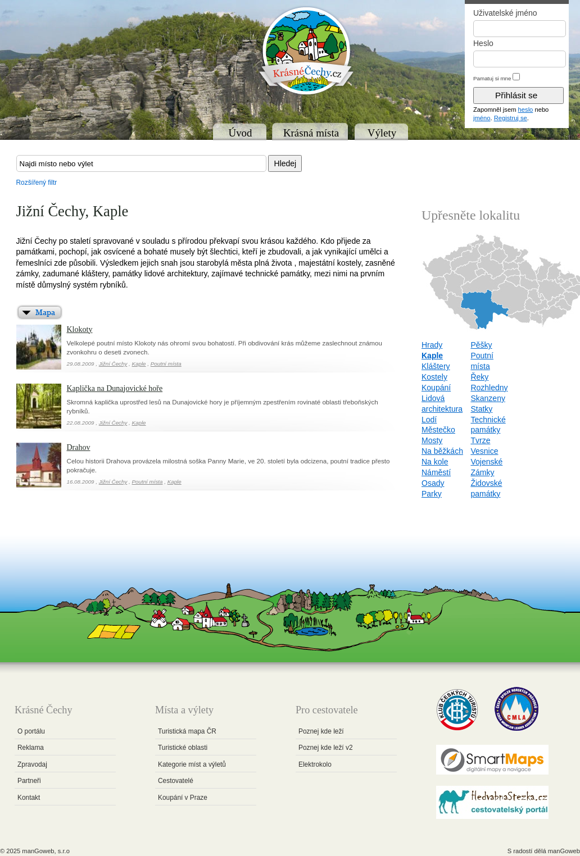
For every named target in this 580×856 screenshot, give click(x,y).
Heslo (483, 43)
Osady (433, 483)
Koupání (436, 387)
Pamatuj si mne (492, 78)
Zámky (482, 472)
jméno (481, 118)
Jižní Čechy (113, 364)
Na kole (435, 461)
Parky (432, 493)
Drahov (78, 447)
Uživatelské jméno (505, 12)
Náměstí (436, 472)
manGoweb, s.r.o (46, 851)
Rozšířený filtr (36, 182)
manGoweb (564, 851)
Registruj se (510, 118)
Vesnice (484, 451)
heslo (525, 109)
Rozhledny (489, 387)
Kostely (434, 376)
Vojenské (486, 461)
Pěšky (481, 344)
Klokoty (80, 329)
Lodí (429, 419)
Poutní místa (166, 364)
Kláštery (436, 366)
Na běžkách (442, 451)
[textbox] (141, 163)
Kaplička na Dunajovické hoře (115, 388)
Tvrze (480, 440)
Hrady (432, 344)
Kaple (139, 364)
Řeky (479, 376)
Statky (481, 408)
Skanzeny (487, 398)
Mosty (432, 440)
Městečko (438, 429)
